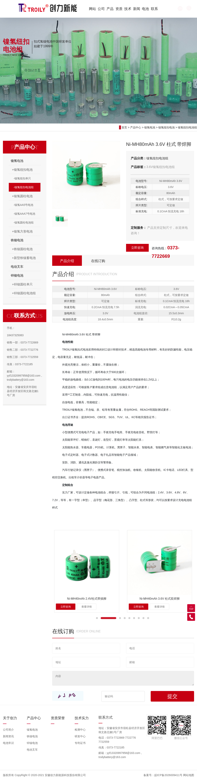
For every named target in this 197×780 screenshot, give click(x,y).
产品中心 (135, 127)
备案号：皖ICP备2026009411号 (162, 775)
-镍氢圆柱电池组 (23, 222)
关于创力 (10, 718)
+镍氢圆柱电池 (22, 196)
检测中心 (80, 729)
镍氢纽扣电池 (166, 127)
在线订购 (98, 261)
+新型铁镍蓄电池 (24, 258)
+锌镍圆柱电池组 (24, 293)
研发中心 (80, 736)
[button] (97, 618)
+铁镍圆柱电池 (22, 249)
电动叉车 (32, 749)
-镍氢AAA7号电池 (24, 213)
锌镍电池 (32, 743)
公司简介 (8, 729)
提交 (172, 696)
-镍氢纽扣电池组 (23, 187)
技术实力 (82, 718)
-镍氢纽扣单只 (22, 178)
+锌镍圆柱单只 (22, 284)
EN (163, 8)
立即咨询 (137, 247)
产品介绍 (67, 261)
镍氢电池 (149, 127)
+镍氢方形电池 (22, 231)
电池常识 (8, 743)
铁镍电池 (32, 736)
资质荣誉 (58, 718)
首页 (124, 127)
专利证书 (80, 743)
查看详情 (86, 588)
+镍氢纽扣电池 (22, 169)
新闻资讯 (8, 736)
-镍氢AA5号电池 (23, 204)
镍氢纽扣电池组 (187, 127)
